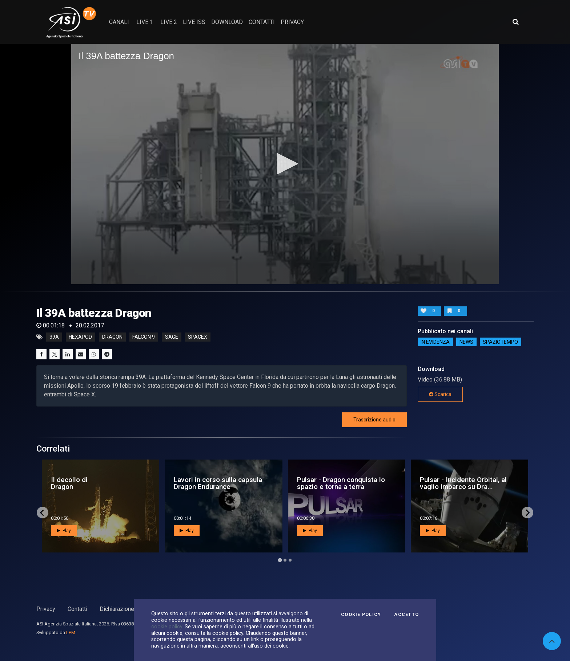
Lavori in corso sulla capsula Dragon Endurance (218, 483)
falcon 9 (143, 337)
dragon (112, 337)
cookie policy (166, 626)
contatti (262, 22)
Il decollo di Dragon (69, 483)
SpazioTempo (500, 342)
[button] (285, 164)
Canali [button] (119, 22)
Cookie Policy (361, 614)
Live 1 (144, 22)
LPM (70, 632)
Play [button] (64, 530)
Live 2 (168, 22)
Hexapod (80, 337)
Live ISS (194, 22)
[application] (285, 164)
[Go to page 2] (285, 560)
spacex (197, 337)
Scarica (440, 394)
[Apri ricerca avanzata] (515, 21)
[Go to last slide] (42, 512)
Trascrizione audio (374, 420)
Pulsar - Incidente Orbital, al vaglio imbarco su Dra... (463, 483)
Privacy (45, 608)
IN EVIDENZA (435, 342)
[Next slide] (527, 512)
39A (54, 337)
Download (227, 22)
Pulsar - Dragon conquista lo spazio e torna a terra (341, 483)
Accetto (406, 614)
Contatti (77, 608)
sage (171, 337)
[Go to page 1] (280, 560)
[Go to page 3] (290, 560)
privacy (292, 22)
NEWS (466, 342)
